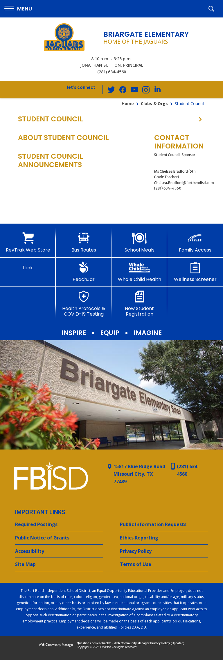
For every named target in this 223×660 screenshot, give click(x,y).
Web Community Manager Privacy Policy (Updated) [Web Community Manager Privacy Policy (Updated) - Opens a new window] (149, 643)
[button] (18, 9)
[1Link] (28, 266)
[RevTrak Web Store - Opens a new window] (28, 242)
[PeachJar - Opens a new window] (84, 271)
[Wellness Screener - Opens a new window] (195, 271)
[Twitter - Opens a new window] (111, 89)
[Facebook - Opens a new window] (123, 89)
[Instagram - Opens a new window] (146, 89)
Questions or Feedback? (94, 643)
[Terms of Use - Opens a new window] (163, 564)
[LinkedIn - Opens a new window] (157, 89)
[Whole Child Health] (139, 271)
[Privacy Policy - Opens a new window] (163, 551)
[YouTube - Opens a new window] (134, 89)
